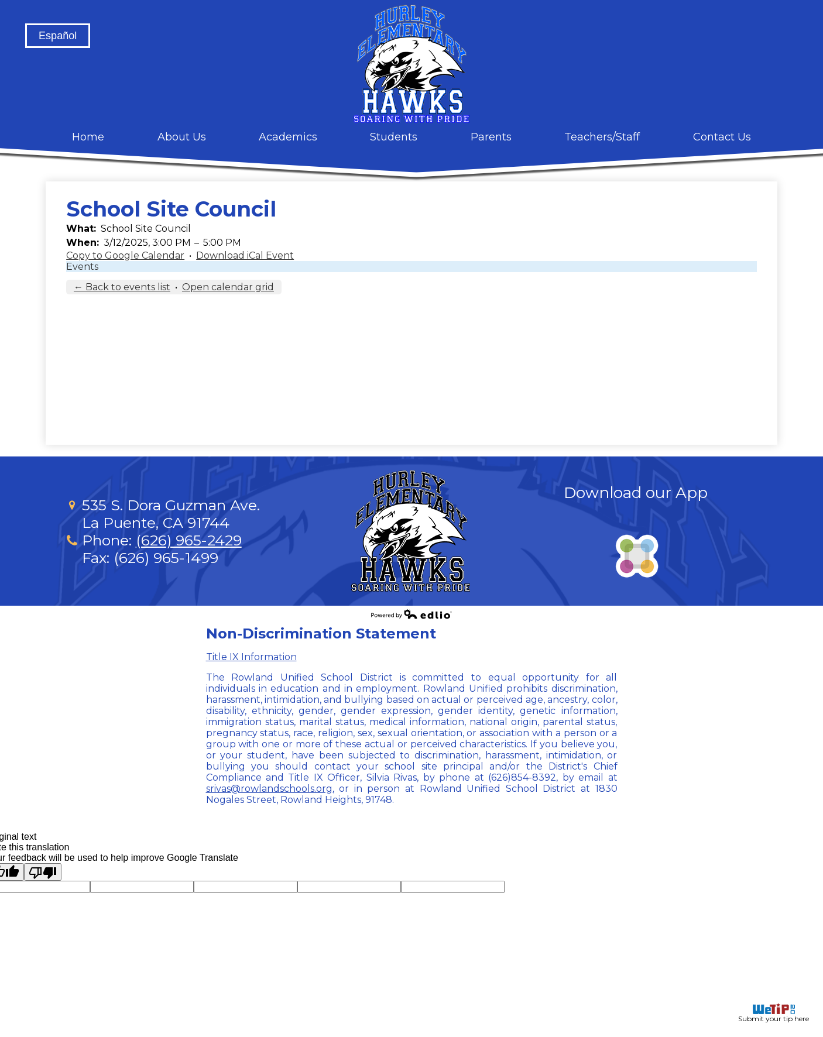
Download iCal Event (245, 255)
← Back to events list (122, 287)
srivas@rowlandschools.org (269, 788)
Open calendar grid (228, 287)
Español (58, 36)
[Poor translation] (42, 872)
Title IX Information (251, 656)
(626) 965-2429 (189, 540)
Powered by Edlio (411, 614)
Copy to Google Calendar (125, 255)
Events (82, 266)
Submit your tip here (773, 1013)
